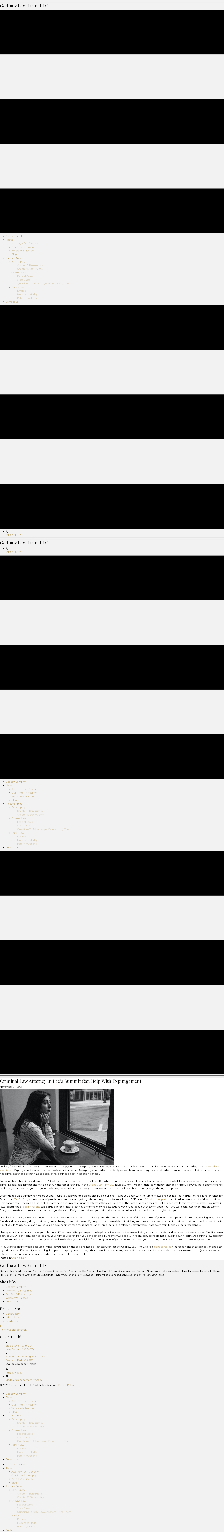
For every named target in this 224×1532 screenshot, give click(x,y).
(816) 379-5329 (14, 606)
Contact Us (12, 1441)
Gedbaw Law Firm (16, 1427)
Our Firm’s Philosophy (18, 1434)
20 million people (155, 1339)
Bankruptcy (13, 1454)
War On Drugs (21, 1339)
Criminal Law (18, 1397)
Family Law (12, 1461)
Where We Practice (17, 1438)
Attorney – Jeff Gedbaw (19, 1430)
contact (161, 1390)
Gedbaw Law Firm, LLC (101, 1325)
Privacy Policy (66, 1525)
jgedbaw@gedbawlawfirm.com (24, 1520)
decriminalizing (31, 1346)
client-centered (162, 1387)
